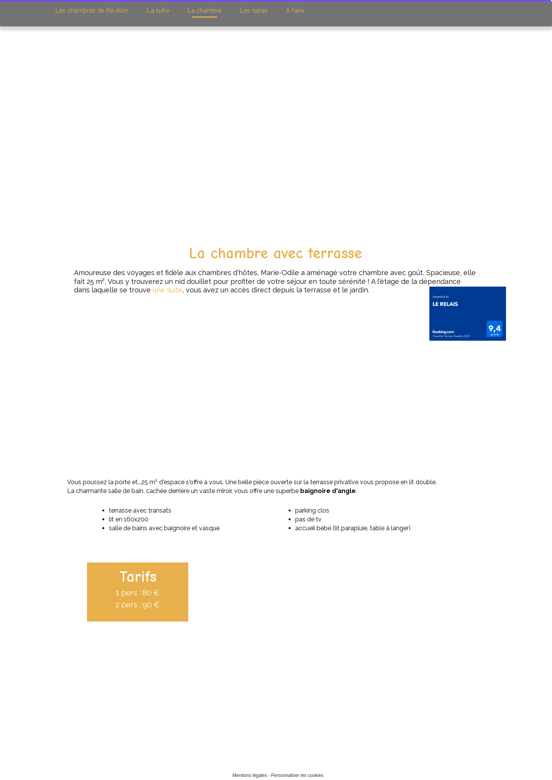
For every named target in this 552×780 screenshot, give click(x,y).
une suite (150, 290)
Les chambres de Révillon (91, 10)
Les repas (253, 10)
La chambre (204, 10)
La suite (157, 10)
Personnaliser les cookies (297, 775)
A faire (294, 10)
